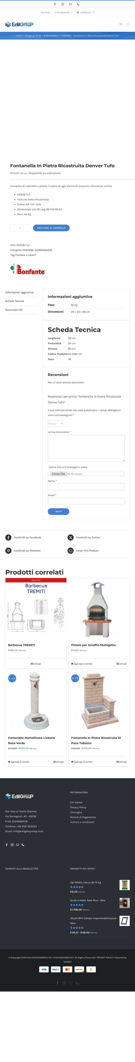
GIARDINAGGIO (43, 250)
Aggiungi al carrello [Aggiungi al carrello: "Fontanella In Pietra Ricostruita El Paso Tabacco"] (83, 762)
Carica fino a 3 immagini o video (68, 467)
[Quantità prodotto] (20, 228)
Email (52, 495)
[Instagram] (12, 844)
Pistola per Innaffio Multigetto (93, 645)
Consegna (76, 812)
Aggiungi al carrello (51, 228)
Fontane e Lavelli (25, 255)
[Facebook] (6, 844)
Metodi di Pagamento (83, 817)
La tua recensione (59, 432)
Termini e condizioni (82, 822)
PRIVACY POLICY (105, 957)
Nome (52, 481)
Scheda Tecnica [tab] (14, 301)
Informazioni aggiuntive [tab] (19, 292)
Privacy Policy (78, 807)
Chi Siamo (76, 802)
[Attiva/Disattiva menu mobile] (128, 24)
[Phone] (23, 844)
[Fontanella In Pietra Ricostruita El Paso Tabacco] (99, 701)
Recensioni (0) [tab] (13, 309)
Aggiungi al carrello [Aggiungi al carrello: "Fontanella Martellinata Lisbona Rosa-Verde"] (20, 762)
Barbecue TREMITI (21, 645)
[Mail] (17, 844)
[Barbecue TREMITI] (35, 608)
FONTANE (28, 250)
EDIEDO (67, 961)
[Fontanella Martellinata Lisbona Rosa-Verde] (35, 701)
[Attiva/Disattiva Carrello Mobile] (121, 24)
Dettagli (37, 664)
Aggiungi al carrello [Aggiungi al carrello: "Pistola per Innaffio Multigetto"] (83, 664)
